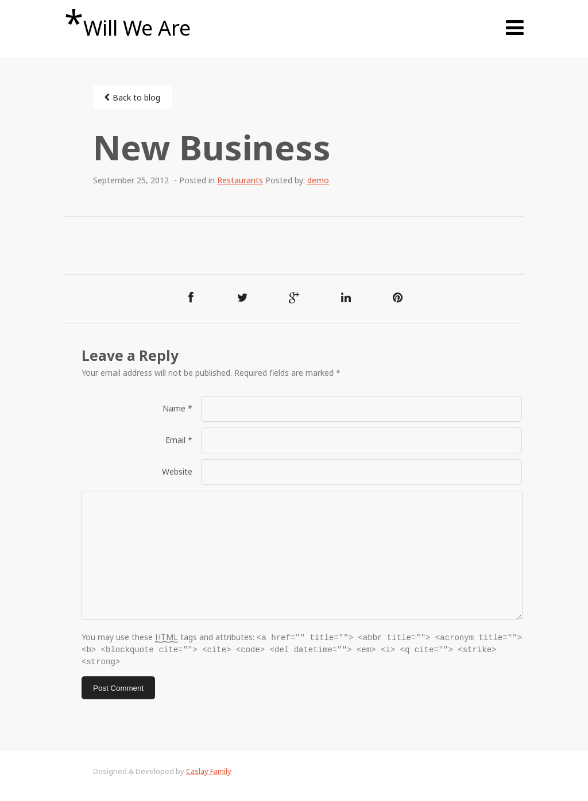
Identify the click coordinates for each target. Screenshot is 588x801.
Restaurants (240, 180)
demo (318, 180)
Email (178, 439)
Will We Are (127, 23)
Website (177, 471)
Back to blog (132, 97)
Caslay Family (208, 769)
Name (177, 408)
